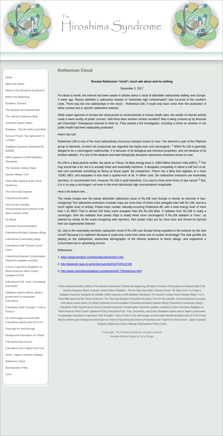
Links (163, 324)
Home (62, 286)
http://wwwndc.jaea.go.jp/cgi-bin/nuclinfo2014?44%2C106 (96, 264)
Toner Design (147, 336)
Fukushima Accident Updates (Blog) (149, 303)
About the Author (75, 286)
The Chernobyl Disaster (116, 299)
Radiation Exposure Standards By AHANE (81, 294)
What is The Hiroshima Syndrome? (104, 286)
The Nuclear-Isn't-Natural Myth (183, 286)
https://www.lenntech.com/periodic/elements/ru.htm (92, 257)
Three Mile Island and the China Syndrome (80, 299)
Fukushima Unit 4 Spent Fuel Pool (162, 319)
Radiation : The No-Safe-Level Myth (134, 290)
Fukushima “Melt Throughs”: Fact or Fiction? (108, 315)
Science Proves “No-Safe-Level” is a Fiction (177, 290)
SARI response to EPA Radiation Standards (127, 294)
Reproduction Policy (148, 324)
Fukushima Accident (140, 299)
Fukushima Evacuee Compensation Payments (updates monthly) (135, 307)
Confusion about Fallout (102, 290)
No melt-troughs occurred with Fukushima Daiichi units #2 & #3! (166, 315)
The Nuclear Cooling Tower (165, 294)
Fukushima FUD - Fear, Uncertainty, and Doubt (132, 311)
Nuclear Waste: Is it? (192, 294)
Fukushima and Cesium (130, 319)
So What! (94, 303)
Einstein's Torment (156, 286)
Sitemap (132, 324)
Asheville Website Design (123, 336)
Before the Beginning (134, 286)
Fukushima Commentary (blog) (185, 303)
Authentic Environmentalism (114, 303)
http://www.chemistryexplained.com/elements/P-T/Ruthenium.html (101, 271)
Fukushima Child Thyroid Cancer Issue (80, 307)
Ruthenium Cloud (117, 324)
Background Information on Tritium (98, 319)
